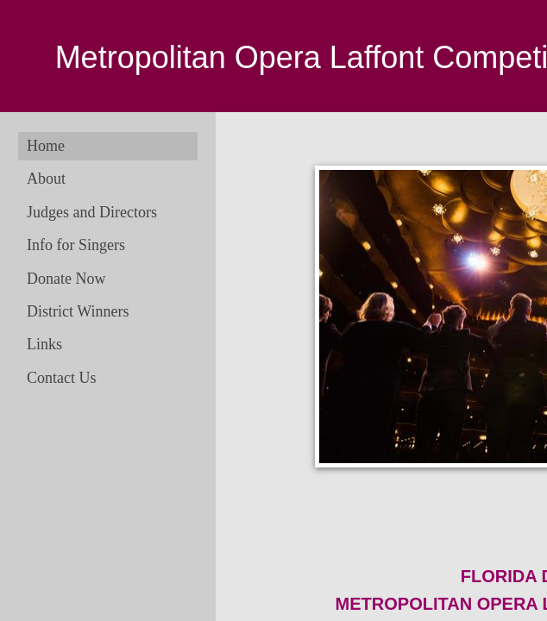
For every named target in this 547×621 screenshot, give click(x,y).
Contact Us (62, 377)
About (46, 178)
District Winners (78, 311)
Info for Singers (76, 245)
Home (46, 145)
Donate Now (66, 278)
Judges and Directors (92, 212)
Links (44, 344)
